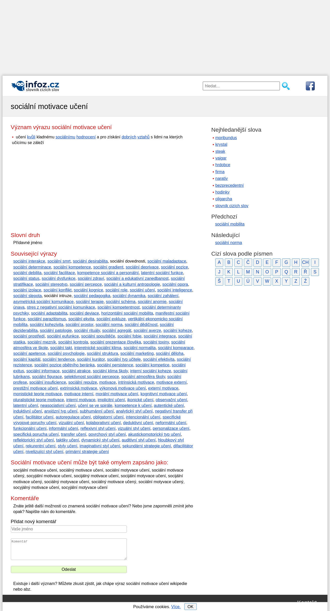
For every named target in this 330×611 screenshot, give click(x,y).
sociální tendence (59, 359)
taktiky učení (67, 440)
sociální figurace (47, 376)
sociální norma (109, 324)
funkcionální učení (30, 428)
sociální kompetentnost (118, 307)
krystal (221, 144)
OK (190, 607)
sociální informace (43, 371)
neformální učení (170, 423)
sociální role (116, 290)
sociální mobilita (230, 224)
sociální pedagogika (92, 296)
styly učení (67, 446)
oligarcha (223, 199)
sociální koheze (177, 330)
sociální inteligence (174, 290)
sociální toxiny (156, 342)
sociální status (26, 278)
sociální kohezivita (46, 324)
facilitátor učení (40, 417)
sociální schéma (121, 301)
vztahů (143, 137)
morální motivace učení (117, 394)
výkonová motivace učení (123, 388)
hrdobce (222, 165)
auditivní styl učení (139, 440)
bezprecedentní (229, 185)
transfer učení (73, 434)
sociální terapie (90, 301)
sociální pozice (174, 267)
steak (220, 151)
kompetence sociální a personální (108, 273)
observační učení (171, 400)
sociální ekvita (81, 319)
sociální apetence (29, 353)
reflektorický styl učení (33, 440)
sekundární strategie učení (146, 446)
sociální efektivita (159, 359)
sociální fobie (129, 336)
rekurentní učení (41, 446)
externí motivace (163, 388)
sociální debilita (27, 273)
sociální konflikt (58, 290)
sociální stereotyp (51, 284)
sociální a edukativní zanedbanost (137, 278)
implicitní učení (111, 400)
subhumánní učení (97, 411)
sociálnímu (65, 137)
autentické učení (169, 405)
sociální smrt (59, 261)
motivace (107, 382)
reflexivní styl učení (98, 428)
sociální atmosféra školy (143, 376)
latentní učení (25, 405)
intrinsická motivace (136, 382)
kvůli (31, 137)
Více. (175, 607)
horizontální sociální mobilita (127, 313)
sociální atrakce (76, 371)
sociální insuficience (47, 382)
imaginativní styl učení (100, 446)
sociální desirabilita (90, 261)
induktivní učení (27, 411)
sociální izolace (27, 290)
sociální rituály (87, 330)
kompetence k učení (133, 405)
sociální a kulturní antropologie (132, 284)
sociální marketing (137, 353)
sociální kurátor (91, 359)
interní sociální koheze (150, 371)
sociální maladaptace (166, 261)
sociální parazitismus (47, 319)
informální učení (63, 428)
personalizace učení (171, 428)
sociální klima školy (110, 371)
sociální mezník (42, 342)
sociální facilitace (59, 273)
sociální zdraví (91, 278)
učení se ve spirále (95, 405)
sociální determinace (32, 267)
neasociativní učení (58, 405)
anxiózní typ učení (61, 411)
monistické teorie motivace (37, 394)
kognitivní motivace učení (164, 394)
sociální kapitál (26, 359)
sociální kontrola (73, 342)
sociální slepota (27, 296)
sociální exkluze (111, 319)
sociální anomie (152, 301)
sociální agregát (116, 330)
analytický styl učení (134, 411)
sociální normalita (139, 348)
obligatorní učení (108, 417)
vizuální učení (71, 423)
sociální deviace (84, 313)
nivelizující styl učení (44, 451)
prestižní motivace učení (35, 388)
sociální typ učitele (124, 359)
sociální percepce (86, 284)
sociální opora (175, 284)
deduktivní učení (138, 423)
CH (305, 262)
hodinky (222, 192)
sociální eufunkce (63, 336)
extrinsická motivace (78, 388)
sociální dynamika (129, 296)
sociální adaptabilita (49, 313)
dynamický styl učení (100, 440)
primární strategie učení (87, 451)
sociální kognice (88, 290)
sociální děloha (170, 353)
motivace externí (171, 382)
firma (220, 172)
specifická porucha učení (36, 434)
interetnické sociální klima (97, 348)
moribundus (226, 138)
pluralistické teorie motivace (38, 400)
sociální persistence (115, 365)
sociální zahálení (163, 296)
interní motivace (80, 400)
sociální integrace (160, 336)
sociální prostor (79, 324)
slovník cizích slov (231, 206)
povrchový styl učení (107, 434)
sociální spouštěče (98, 336)
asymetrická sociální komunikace (43, 301)
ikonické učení (140, 400)
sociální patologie (56, 330)
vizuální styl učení (134, 428)
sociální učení (142, 290)
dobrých (129, 137)
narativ (221, 178)
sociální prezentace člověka (115, 342)
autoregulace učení (73, 417)
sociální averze (147, 330)
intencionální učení (143, 417)
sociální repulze (82, 382)
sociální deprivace (142, 267)
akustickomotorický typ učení (154, 434)
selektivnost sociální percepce (91, 376)
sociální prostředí (29, 336)
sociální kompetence (72, 267)
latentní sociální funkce (162, 273)
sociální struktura (102, 353)
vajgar (221, 158)
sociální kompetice (153, 365)
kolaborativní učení (103, 423)
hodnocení (86, 137)
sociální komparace (176, 348)
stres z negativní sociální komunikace (61, 307)
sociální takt (61, 348)
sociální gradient (108, 267)
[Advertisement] (165, 36)
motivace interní (78, 394)
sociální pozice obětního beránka (64, 365)
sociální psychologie (66, 353)
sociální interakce (29, 261)
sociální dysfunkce (59, 278)
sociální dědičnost (141, 324)
